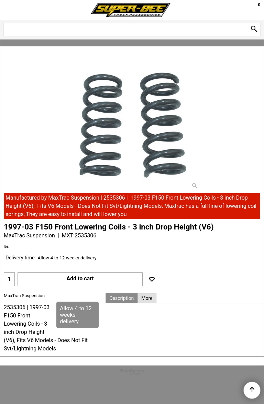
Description (121, 298)
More (146, 298)
